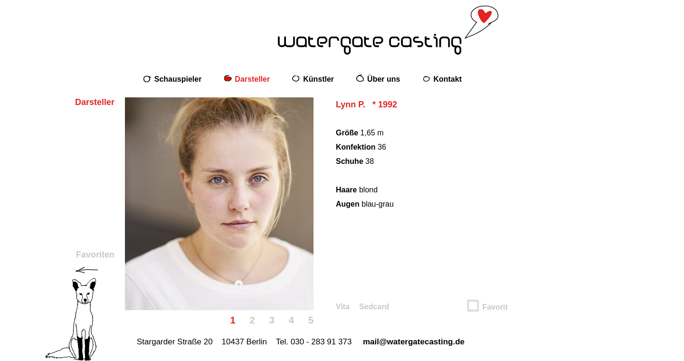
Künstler (318, 79)
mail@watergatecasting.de (414, 341)
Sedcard (374, 307)
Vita (343, 307)
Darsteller (252, 79)
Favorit (487, 307)
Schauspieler (178, 79)
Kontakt (447, 79)
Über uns (383, 79)
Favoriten (95, 254)
